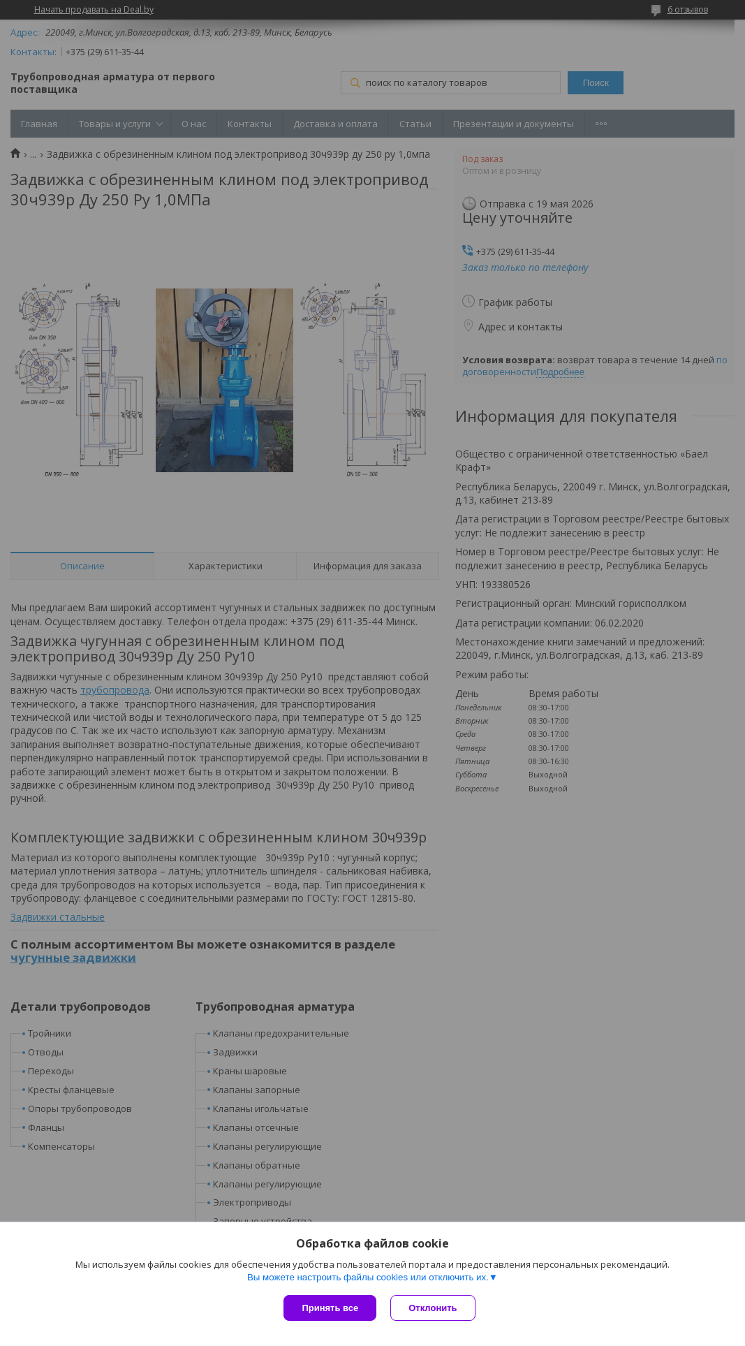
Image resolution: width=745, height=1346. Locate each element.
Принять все (330, 1308)
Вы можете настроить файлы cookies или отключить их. (368, 1277)
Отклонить (432, 1308)
